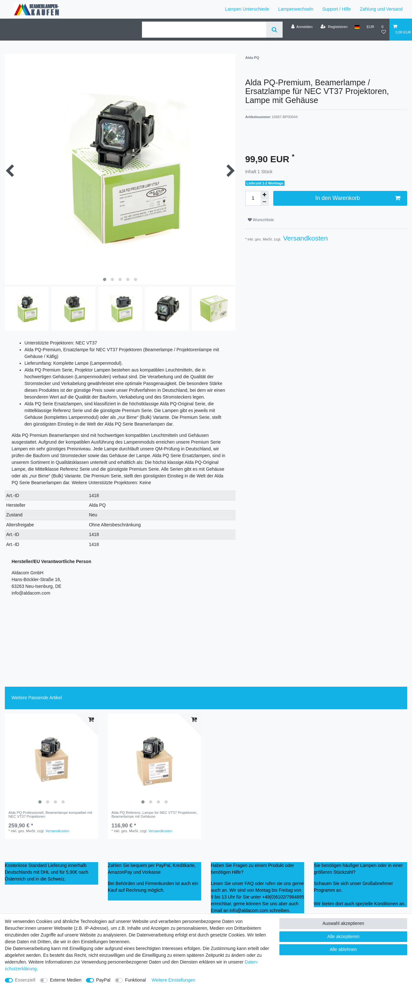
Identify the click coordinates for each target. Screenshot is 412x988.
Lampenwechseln (295, 9)
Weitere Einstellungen (173, 980)
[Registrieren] (334, 27)
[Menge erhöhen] (264, 195)
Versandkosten (304, 238)
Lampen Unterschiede (247, 9)
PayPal (103, 980)
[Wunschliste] (383, 29)
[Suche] (274, 30)
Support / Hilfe (336, 9)
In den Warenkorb (357, 198)
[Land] (357, 27)
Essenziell (25, 980)
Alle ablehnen (343, 949)
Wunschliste (261, 220)
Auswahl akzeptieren (343, 923)
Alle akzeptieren (343, 936)
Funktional (135, 980)
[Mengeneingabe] (253, 198)
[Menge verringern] (264, 202)
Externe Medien (65, 980)
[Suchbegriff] (204, 30)
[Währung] (370, 27)
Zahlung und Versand (381, 9)
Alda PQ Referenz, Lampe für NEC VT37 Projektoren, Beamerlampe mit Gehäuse (154, 814)
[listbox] (51, 760)
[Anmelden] (301, 27)
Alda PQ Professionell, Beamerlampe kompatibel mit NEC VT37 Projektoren (50, 814)
